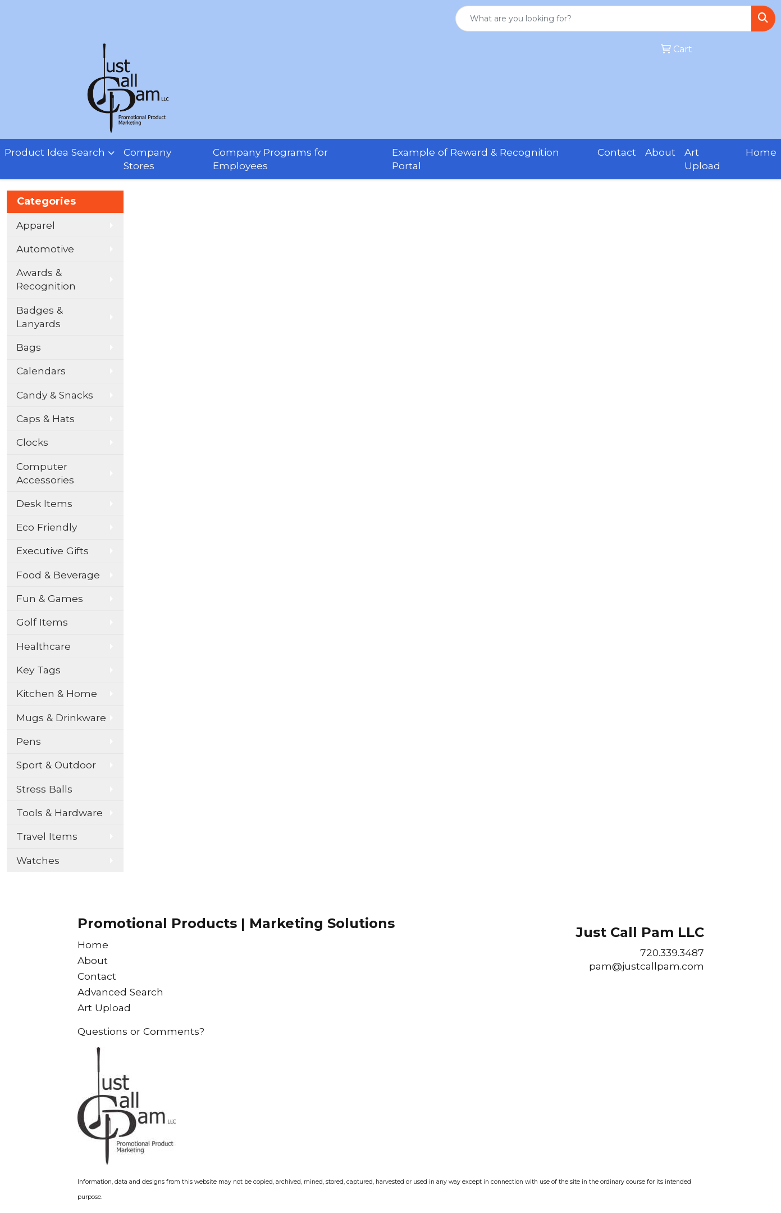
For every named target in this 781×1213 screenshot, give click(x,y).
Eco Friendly (46, 527)
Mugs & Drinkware (61, 717)
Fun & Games (49, 598)
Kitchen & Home (56, 693)
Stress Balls (44, 789)
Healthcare (43, 646)
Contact (616, 152)
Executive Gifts (52, 550)
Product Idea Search (54, 152)
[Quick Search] (603, 18)
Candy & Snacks (54, 395)
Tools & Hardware (59, 812)
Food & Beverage (58, 575)
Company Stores (147, 158)
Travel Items (46, 836)
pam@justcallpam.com (646, 966)
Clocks (32, 442)
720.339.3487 (672, 952)
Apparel (35, 225)
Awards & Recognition (46, 279)
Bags (28, 347)
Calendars (41, 371)
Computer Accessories (45, 473)
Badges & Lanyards (39, 316)
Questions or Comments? (140, 1031)
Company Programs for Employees (270, 158)
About (660, 152)
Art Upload (702, 158)
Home (761, 152)
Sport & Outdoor (56, 765)
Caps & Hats (45, 418)
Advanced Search (120, 992)
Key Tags (38, 670)
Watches (38, 860)
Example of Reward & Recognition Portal (475, 158)
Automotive (45, 249)
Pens (28, 741)
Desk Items (44, 503)
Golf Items (42, 622)
